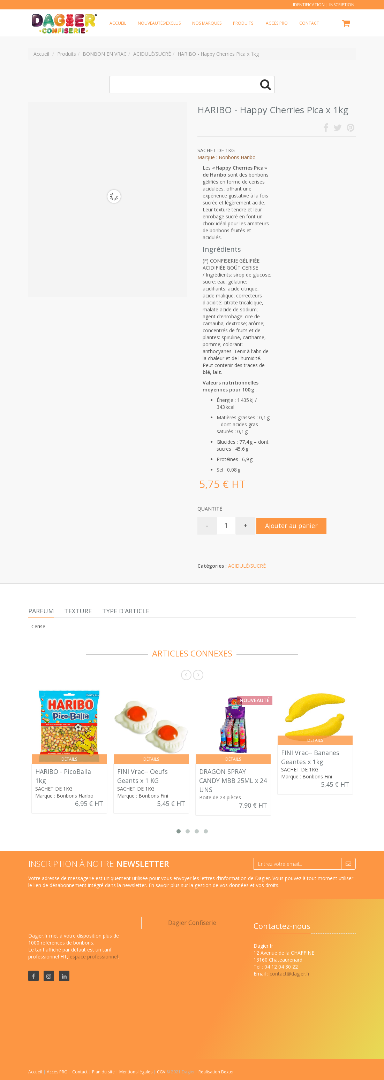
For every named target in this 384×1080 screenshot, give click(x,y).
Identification (309, 5)
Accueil (35, 1072)
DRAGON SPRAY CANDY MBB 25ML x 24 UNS (233, 780)
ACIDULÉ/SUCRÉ (247, 565)
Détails (69, 759)
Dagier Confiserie (192, 922)
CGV (161, 1072)
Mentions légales (136, 1072)
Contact (80, 1072)
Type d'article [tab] (125, 611)
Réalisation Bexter (216, 1072)
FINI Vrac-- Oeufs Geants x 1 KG (142, 776)
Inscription (341, 5)
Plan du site (104, 1072)
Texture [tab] (78, 611)
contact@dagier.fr (290, 973)
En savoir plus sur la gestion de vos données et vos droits (213, 885)
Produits (243, 23)
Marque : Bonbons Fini (142, 795)
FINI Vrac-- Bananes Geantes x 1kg (310, 757)
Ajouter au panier (291, 525)
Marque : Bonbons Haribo (226, 157)
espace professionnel (94, 956)
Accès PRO (58, 1072)
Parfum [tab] (41, 611)
